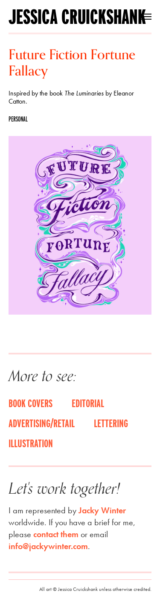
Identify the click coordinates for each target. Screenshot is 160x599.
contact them (56, 534)
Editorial (88, 403)
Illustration (31, 443)
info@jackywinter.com (48, 546)
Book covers (30, 403)
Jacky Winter (102, 510)
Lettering (111, 423)
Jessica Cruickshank (77, 16)
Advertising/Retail (42, 423)
